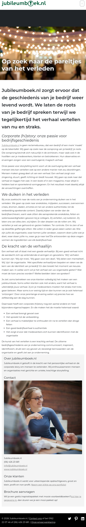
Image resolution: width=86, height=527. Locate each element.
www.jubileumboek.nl (15, 469)
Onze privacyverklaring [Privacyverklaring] (43, 522)
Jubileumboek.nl (10, 145)
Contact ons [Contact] (35, 518)
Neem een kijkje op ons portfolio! (48, 484)
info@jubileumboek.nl (15, 465)
